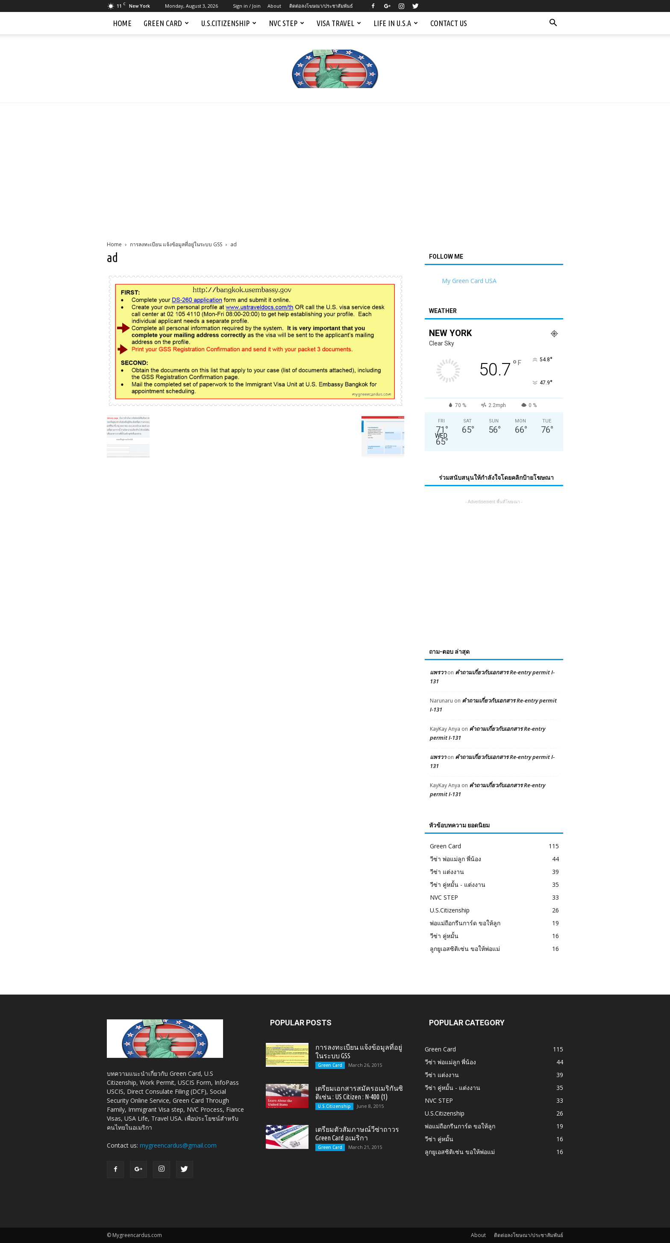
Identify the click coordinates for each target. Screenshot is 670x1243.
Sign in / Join (247, 6)
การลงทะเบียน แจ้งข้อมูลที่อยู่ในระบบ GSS (176, 244)
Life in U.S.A (395, 23)
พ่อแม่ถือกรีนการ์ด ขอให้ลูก (465, 923)
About (274, 6)
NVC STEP (286, 23)
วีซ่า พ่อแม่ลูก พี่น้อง (455, 859)
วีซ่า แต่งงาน (447, 872)
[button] (553, 23)
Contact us (448, 23)
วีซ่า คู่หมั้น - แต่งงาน (457, 884)
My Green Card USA (469, 281)
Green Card (166, 23)
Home (122, 23)
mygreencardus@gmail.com (178, 1145)
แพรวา (438, 672)
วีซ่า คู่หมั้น (444, 936)
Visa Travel (339, 23)
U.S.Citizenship (228, 23)
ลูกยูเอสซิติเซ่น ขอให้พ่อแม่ (465, 949)
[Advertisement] (335, 167)
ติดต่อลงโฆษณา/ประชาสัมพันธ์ (321, 6)
